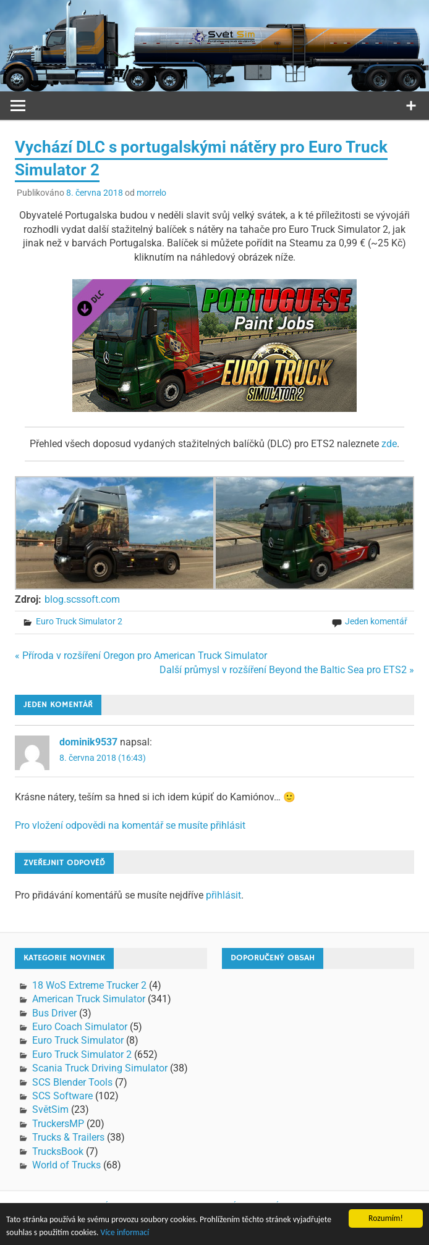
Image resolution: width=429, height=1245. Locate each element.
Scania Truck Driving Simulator (100, 1068)
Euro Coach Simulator (79, 1027)
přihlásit (223, 895)
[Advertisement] (325, 1056)
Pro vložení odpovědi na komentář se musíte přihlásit (130, 825)
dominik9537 (88, 742)
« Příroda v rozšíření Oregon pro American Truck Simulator (141, 655)
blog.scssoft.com (82, 599)
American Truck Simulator (88, 999)
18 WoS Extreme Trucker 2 (89, 985)
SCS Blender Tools (72, 1082)
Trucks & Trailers (68, 1137)
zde (389, 444)
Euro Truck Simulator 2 (79, 621)
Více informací (125, 1233)
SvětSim (50, 1109)
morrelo (151, 193)
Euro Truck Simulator (78, 1040)
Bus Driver (54, 1013)
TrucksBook (57, 1151)
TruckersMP (58, 1124)
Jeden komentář (376, 621)
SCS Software (62, 1096)
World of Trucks (66, 1165)
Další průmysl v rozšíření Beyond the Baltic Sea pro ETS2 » (286, 670)
